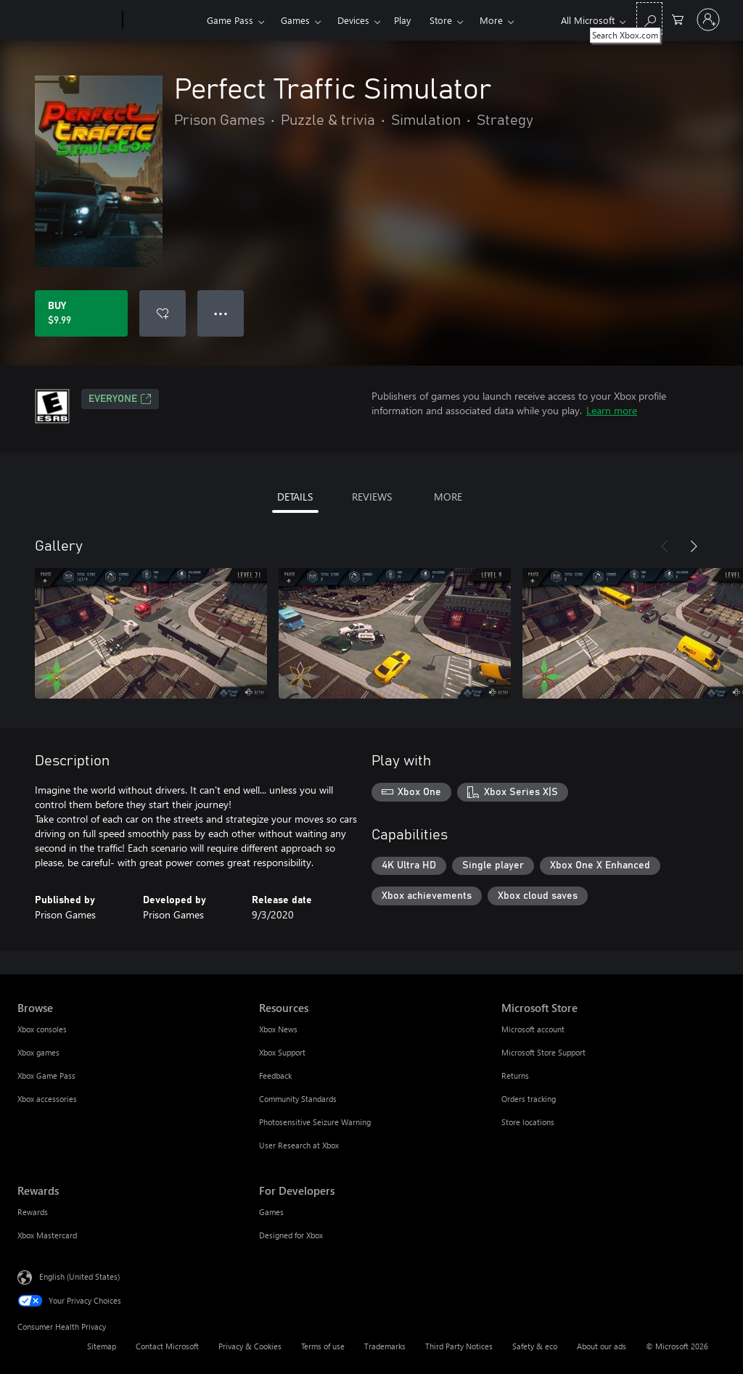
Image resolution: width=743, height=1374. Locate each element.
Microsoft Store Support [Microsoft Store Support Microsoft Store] (543, 1052)
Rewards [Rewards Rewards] (32, 1212)
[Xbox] (163, 20)
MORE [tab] (448, 496)
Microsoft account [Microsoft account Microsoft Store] (533, 1029)
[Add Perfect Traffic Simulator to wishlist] (162, 313)
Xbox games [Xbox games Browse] (38, 1052)
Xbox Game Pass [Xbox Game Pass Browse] (46, 1075)
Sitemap (101, 1346)
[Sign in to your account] (708, 19)
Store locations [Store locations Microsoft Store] (527, 1122)
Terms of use (323, 1346)
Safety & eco (534, 1346)
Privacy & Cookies (250, 1346)
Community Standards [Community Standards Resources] (298, 1098)
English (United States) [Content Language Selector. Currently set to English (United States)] (79, 1276)
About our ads (601, 1346)
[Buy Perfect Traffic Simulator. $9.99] (81, 313)
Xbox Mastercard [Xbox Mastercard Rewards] (47, 1235)
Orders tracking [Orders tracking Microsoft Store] (528, 1098)
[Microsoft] (67, 20)
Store (441, 20)
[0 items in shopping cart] (678, 18)
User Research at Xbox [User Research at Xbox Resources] (299, 1145)
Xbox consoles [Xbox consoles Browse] (42, 1029)
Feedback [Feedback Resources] (275, 1075)
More (491, 20)
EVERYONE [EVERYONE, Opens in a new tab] (120, 399)
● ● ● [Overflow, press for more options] (221, 313)
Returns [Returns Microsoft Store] (515, 1075)
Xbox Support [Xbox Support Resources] (282, 1052)
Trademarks (385, 1346)
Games (295, 20)
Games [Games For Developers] (271, 1212)
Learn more (611, 410)
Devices (353, 20)
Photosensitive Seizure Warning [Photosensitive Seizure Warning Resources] (315, 1122)
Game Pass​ (230, 20)
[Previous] (664, 546)
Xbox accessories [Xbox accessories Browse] (47, 1098)
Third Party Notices (459, 1346)
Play (402, 20)
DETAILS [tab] (295, 496)
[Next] (693, 546)
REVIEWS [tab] (372, 496)
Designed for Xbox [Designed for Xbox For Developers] (291, 1235)
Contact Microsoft (167, 1346)
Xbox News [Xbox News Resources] (278, 1029)
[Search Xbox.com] (649, 18)
